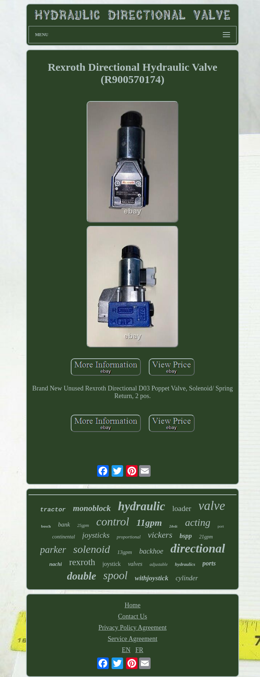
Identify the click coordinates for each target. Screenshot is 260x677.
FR (139, 650)
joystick (112, 564)
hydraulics (185, 564)
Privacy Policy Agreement (133, 627)
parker (53, 549)
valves (135, 564)
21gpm (206, 537)
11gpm (149, 522)
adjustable (159, 564)
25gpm (83, 525)
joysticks (96, 535)
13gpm (124, 552)
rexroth (82, 562)
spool (115, 575)
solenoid (91, 549)
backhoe (151, 551)
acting (197, 522)
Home (132, 605)
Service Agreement (132, 638)
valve (212, 506)
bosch (46, 526)
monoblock (92, 508)
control (112, 521)
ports (209, 563)
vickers (160, 535)
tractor (53, 509)
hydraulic (141, 506)
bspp (185, 536)
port (220, 526)
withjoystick (151, 578)
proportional (128, 537)
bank (64, 524)
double (81, 576)
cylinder (187, 578)
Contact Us (132, 616)
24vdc (173, 526)
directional (197, 548)
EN (126, 650)
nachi (55, 564)
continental (63, 537)
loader (181, 508)
